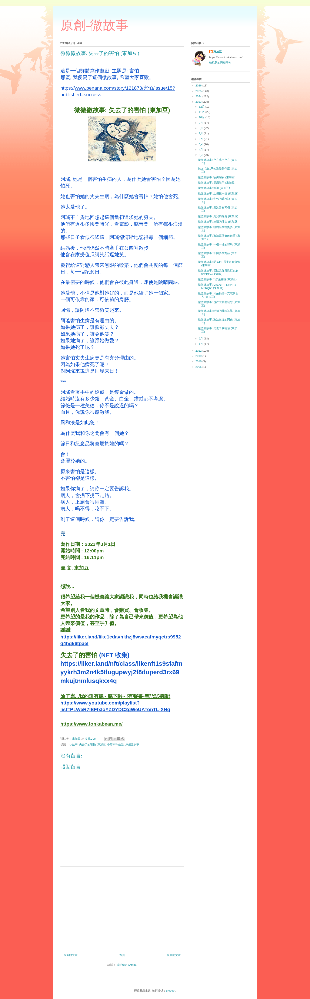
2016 (199, 361)
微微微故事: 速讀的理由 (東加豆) (218, 221)
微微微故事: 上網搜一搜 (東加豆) (218, 193)
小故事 (73, 744)
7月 (201, 133)
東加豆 (101, 744)
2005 (199, 366)
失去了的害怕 (87, 744)
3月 (201, 155)
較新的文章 (70, 955)
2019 (199, 356)
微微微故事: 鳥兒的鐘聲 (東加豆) (218, 216)
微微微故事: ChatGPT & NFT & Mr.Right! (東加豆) (217, 286)
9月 (201, 122)
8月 (201, 128)
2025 (199, 91)
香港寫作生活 (115, 744)
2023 (199, 101)
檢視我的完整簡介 (220, 62)
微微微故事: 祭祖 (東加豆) (214, 188)
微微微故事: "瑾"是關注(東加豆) (217, 279)
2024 (199, 96)
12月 (202, 106)
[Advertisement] (122, 908)
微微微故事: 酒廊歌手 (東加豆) (217, 182)
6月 (201, 139)
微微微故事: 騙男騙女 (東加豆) (217, 177)
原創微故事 (132, 744)
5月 (201, 144)
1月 (201, 343)
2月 (201, 338)
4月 (201, 149)
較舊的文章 (174, 955)
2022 (199, 350)
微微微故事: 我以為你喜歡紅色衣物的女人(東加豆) (218, 272)
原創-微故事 (94, 25)
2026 (199, 85)
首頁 (122, 955)
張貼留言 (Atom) (127, 964)
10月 (202, 117)
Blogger (170, 990)
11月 (202, 112)
